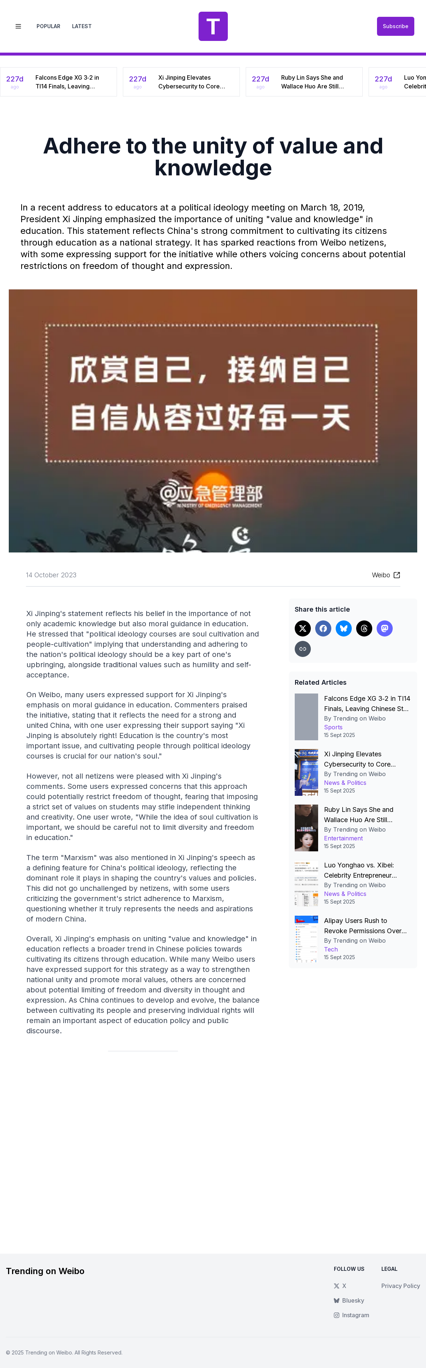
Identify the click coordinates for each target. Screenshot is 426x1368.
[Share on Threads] (364, 628)
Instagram (351, 1315)
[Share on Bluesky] (344, 628)
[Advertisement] (143, 1147)
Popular (48, 26)
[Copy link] (303, 649)
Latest (82, 26)
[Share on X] (303, 628)
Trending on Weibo (48, 1352)
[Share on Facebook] (323, 628)
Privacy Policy (400, 1285)
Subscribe (395, 26)
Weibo (381, 575)
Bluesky (349, 1300)
